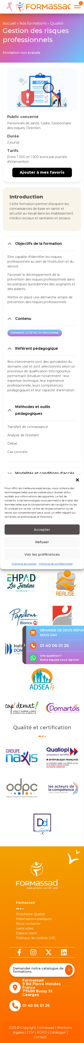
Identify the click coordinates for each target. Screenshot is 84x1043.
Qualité (56, 23)
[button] (77, 482)
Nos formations (32, 23)
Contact (40, 1037)
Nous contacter (28, 924)
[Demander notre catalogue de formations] (69, 970)
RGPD (42, 1032)
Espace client (26, 933)
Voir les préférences (42, 557)
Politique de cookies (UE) (35, 938)
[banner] (38, 7)
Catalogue (58, 1032)
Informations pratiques (34, 919)
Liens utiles (25, 928)
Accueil (9, 23)
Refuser (42, 545)
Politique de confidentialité (56, 567)
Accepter (42, 533)
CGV (30, 1032)
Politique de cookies (24, 567)
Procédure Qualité (30, 914)
